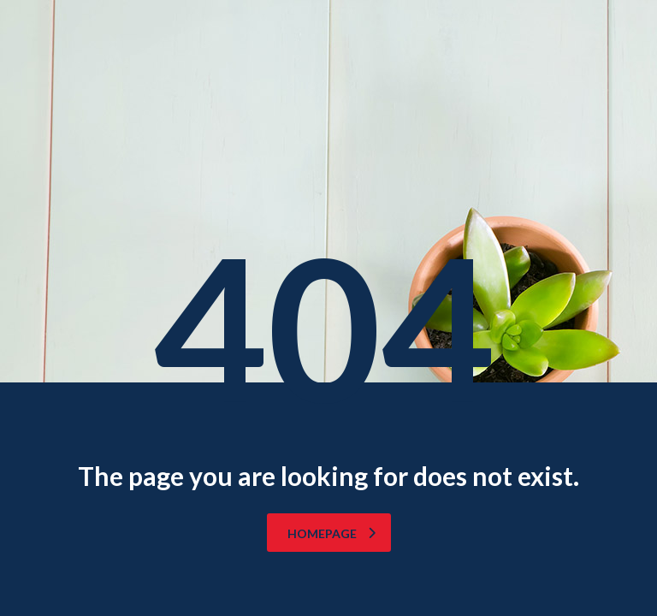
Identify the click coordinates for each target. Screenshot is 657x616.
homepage (331, 533)
